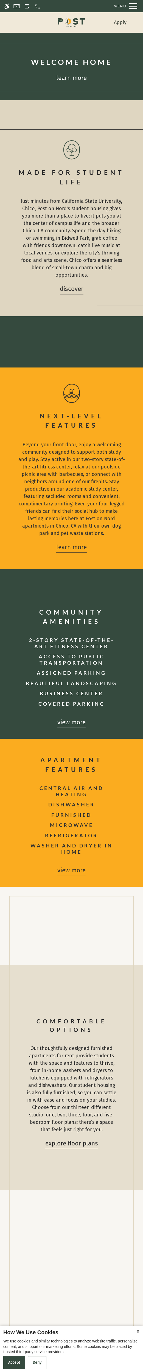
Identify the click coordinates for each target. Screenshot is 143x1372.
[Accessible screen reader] (7, 6)
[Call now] (38, 6)
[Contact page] (17, 6)
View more (71, 722)
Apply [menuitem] (120, 22)
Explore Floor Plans (71, 1143)
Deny (37, 1362)
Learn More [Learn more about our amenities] (71, 547)
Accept (14, 1362)
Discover (71, 289)
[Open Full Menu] (124, 6)
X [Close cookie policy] (138, 1331)
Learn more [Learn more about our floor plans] (71, 78)
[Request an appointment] (27, 6)
